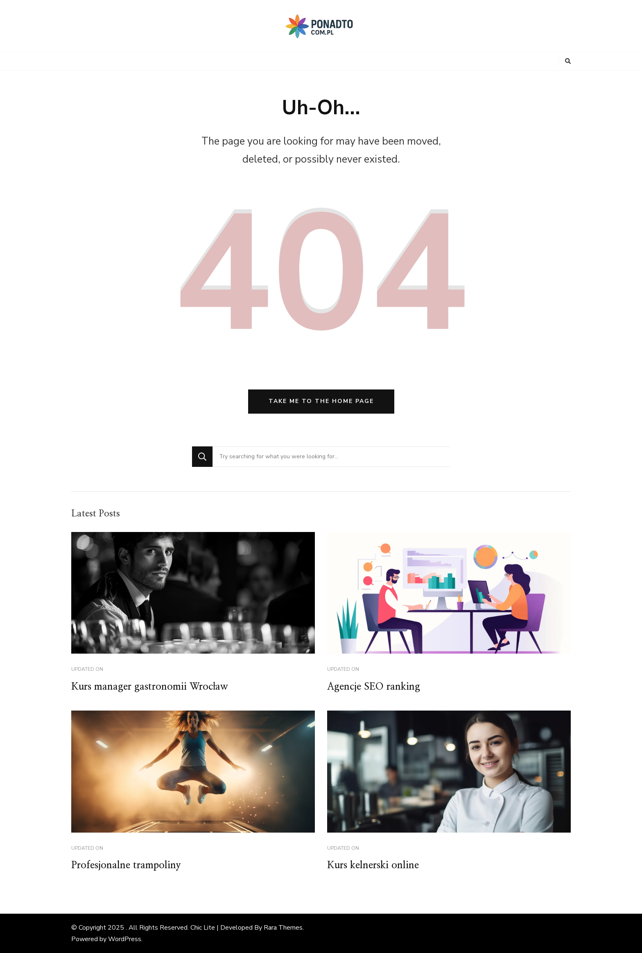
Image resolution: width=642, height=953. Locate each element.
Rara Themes (283, 927)
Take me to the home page (321, 401)
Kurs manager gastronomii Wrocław (149, 687)
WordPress (124, 939)
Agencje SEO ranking (373, 687)
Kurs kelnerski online (373, 865)
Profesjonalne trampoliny (126, 865)
